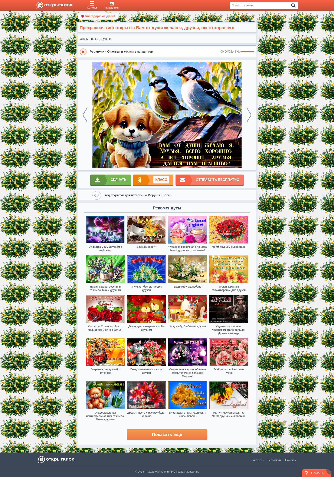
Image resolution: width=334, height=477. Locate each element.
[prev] (85, 115)
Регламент (274, 460)
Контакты (257, 460)
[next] (249, 115)
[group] (167, 51)
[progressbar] (247, 51)
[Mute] (238, 52)
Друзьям (105, 38)
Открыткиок (88, 38)
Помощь (290, 460)
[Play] (83, 52)
